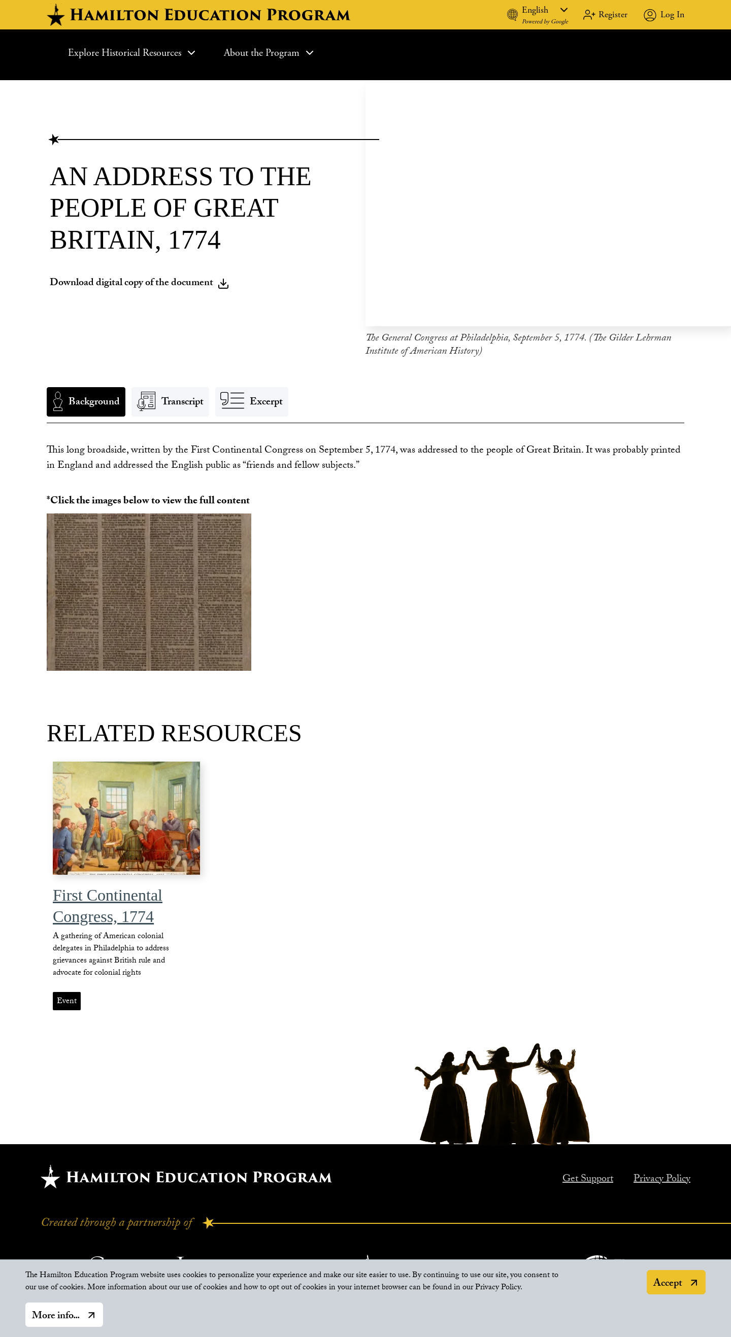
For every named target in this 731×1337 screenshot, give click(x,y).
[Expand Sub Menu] (191, 53)
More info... (56, 1316)
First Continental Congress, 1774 (107, 903)
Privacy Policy (662, 1177)
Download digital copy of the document (139, 280)
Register (613, 14)
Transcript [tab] (182, 400)
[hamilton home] (200, 14)
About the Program (270, 53)
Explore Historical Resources (132, 53)
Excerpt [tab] (266, 400)
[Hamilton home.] (187, 1174)
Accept (667, 1284)
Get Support (587, 1177)
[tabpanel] (365, 456)
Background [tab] (94, 400)
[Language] (545, 10)
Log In (672, 14)
